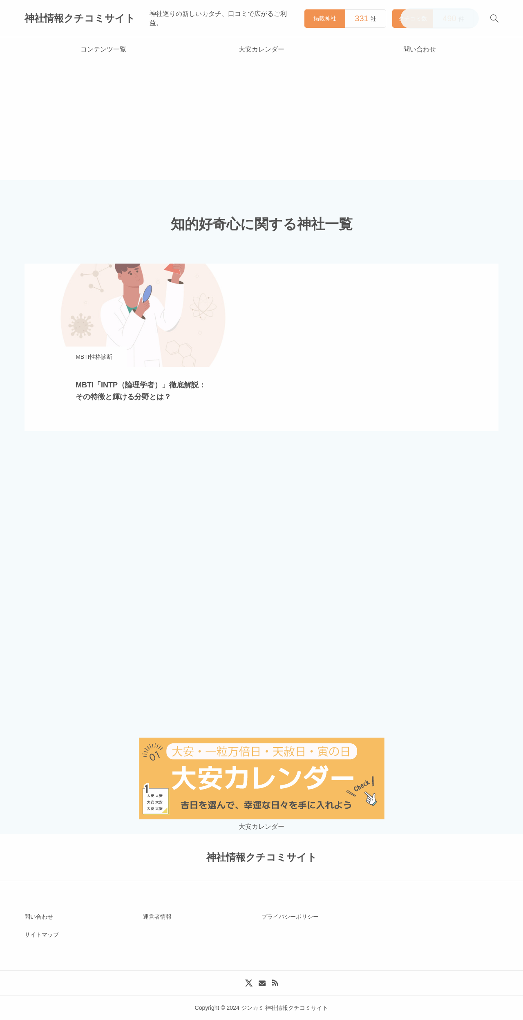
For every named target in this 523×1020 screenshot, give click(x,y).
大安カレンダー (261, 49)
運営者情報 (157, 916)
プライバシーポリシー (290, 916)
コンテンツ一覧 (103, 49)
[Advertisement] (261, 123)
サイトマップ (42, 934)
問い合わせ (419, 49)
